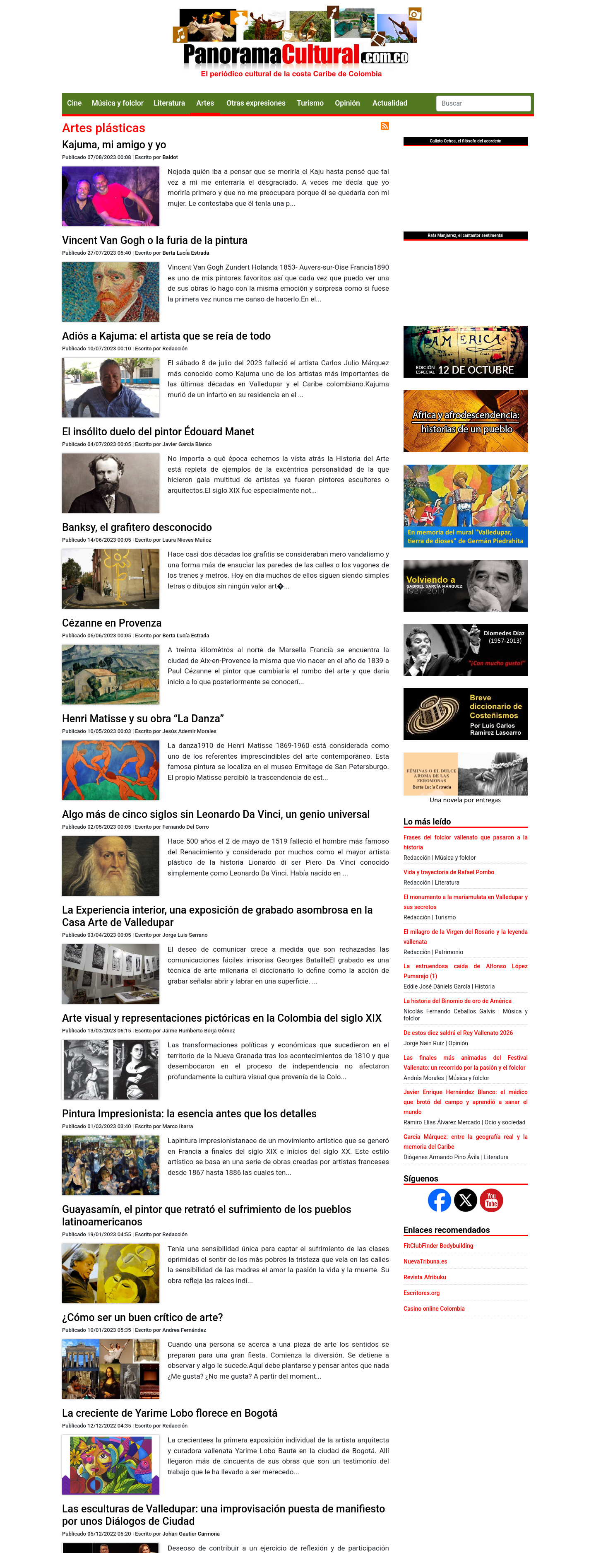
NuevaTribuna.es (425, 1261)
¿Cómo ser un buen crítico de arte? (142, 1318)
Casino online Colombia (434, 1308)
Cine (74, 103)
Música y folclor (117, 103)
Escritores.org (422, 1293)
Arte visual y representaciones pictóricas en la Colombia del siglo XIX (222, 1018)
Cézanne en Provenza (112, 623)
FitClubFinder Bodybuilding (438, 1245)
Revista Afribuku (425, 1277)
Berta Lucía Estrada (185, 253)
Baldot (170, 157)
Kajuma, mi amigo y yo (114, 145)
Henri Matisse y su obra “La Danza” (143, 719)
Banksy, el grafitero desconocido (137, 527)
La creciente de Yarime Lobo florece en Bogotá (170, 1413)
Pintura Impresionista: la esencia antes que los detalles (189, 1114)
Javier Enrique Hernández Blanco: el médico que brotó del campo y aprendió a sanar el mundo (466, 1102)
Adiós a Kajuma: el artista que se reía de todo (166, 336)
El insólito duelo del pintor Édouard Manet (158, 432)
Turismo (310, 103)
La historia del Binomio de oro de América (458, 1001)
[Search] (483, 103)
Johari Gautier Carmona (191, 1534)
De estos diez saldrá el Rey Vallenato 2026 (458, 1033)
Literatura (169, 103)
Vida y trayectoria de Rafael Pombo (449, 872)
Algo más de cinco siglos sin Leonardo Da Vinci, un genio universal (216, 814)
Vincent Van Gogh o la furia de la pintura (155, 240)
